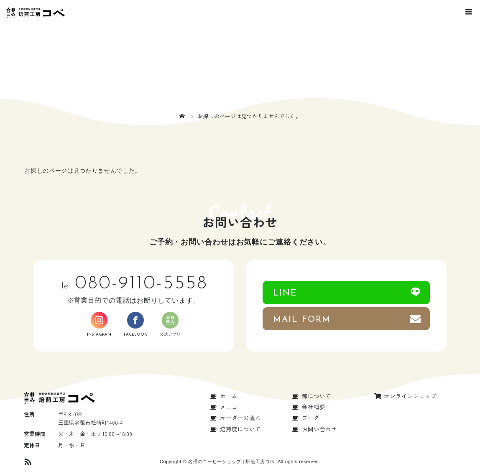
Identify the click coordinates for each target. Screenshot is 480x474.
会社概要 (313, 407)
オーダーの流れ (240, 417)
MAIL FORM (302, 319)
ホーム (228, 396)
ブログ (310, 417)
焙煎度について (240, 429)
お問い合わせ (319, 429)
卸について (316, 396)
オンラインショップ (410, 396)
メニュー (231, 407)
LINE (285, 293)
